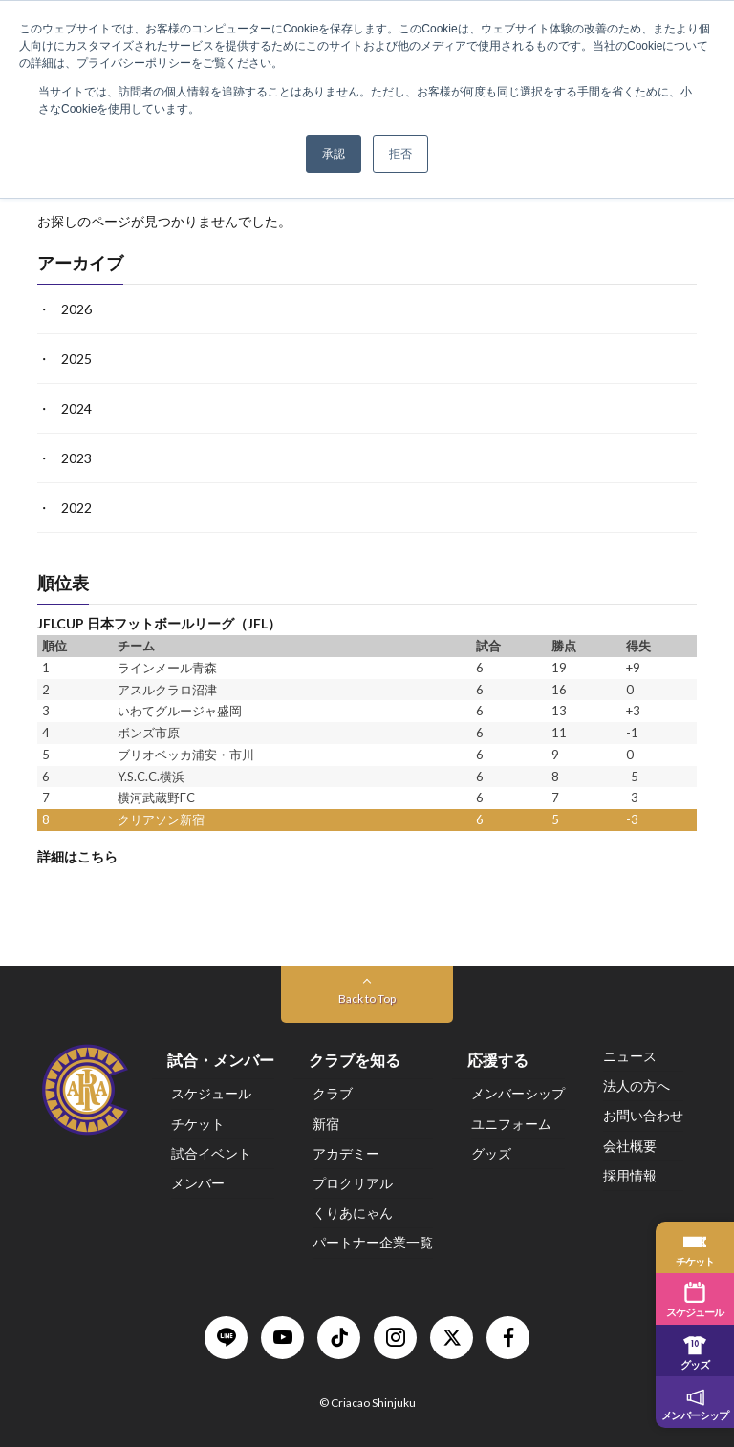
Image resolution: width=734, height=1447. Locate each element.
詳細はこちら (77, 856)
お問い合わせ (643, 1115)
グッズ (491, 1153)
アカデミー (346, 1153)
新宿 (326, 1124)
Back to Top (367, 998)
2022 (76, 508)
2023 (76, 458)
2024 (76, 408)
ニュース (630, 1056)
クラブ (333, 1093)
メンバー (198, 1183)
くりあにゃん (353, 1212)
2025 (76, 359)
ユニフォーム (511, 1124)
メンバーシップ (518, 1093)
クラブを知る (354, 1060)
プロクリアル (353, 1183)
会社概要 (630, 1146)
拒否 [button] (400, 153)
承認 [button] (333, 153)
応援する (498, 1060)
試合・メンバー (220, 1060)
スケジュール (211, 1093)
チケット (198, 1124)
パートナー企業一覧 (373, 1242)
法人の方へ (636, 1085)
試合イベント (211, 1153)
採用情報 (630, 1175)
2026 (76, 309)
